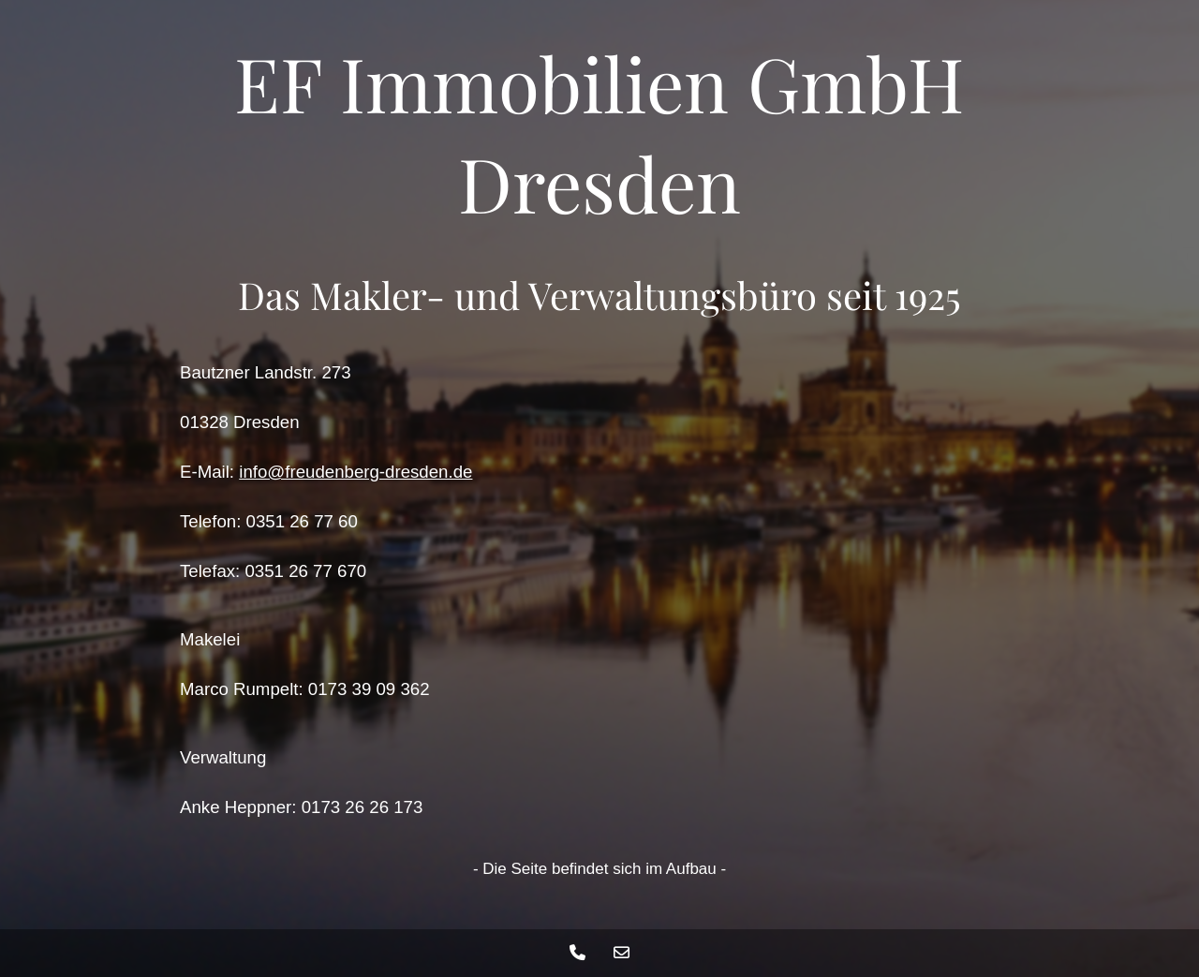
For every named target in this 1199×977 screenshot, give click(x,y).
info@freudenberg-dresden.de (355, 471)
